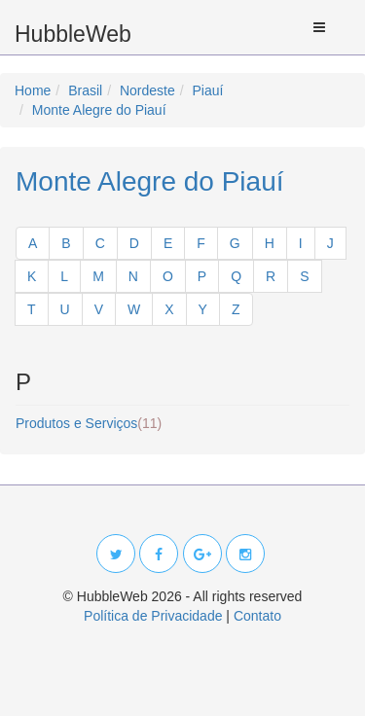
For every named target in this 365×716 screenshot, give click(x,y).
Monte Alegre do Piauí (150, 181)
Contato (257, 616)
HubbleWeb (73, 34)
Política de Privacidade (153, 616)
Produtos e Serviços (89, 423)
